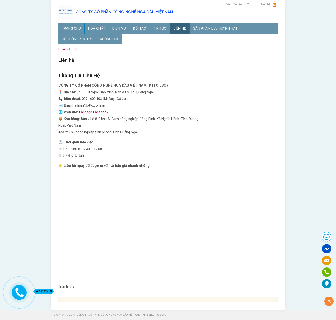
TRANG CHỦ (71, 28)
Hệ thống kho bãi (77, 39)
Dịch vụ (119, 28)
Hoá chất (96, 28)
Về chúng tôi (234, 4)
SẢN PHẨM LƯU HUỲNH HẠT (215, 28)
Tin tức (251, 4)
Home (62, 49)
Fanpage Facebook (93, 112)
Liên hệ (265, 4)
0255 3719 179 (43, 291)
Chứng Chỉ (109, 39)
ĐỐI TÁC (139, 28)
